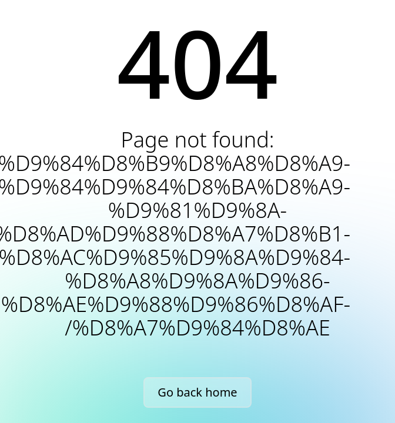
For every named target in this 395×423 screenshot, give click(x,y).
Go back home (197, 392)
